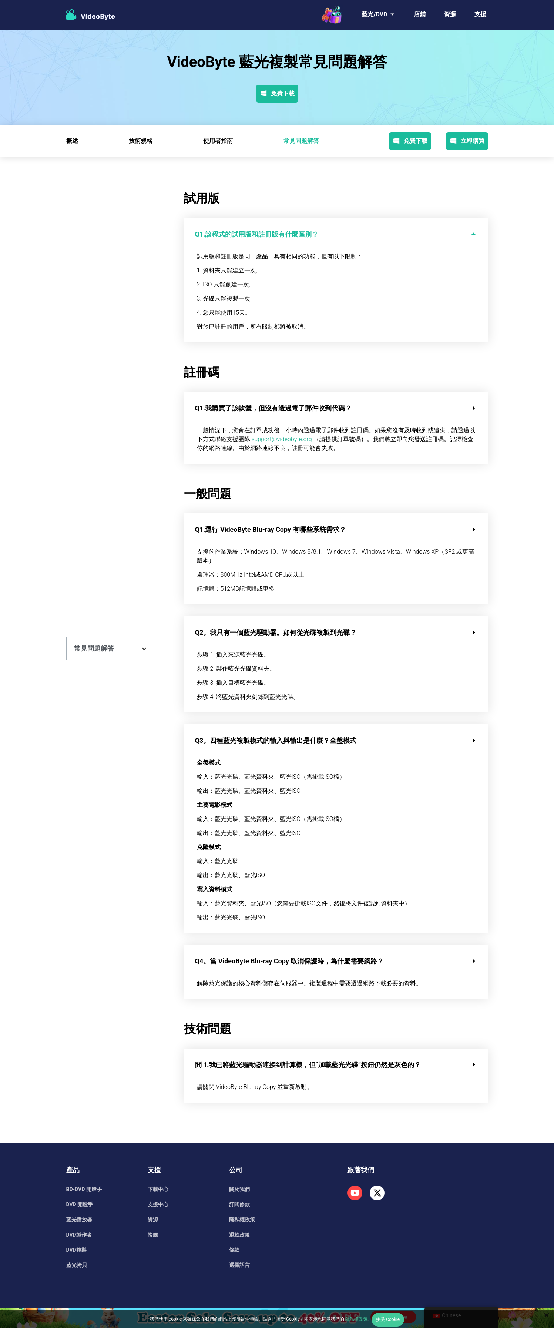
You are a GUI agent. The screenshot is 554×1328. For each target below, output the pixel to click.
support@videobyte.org (281, 439)
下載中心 (158, 1189)
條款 (234, 1250)
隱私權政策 (242, 1220)
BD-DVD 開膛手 (84, 1189)
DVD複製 (76, 1250)
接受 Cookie (388, 1319)
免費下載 (277, 94)
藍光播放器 (79, 1220)
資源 (450, 14)
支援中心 (158, 1204)
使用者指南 (218, 140)
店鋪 (420, 14)
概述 (72, 140)
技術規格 (140, 140)
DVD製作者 (79, 1235)
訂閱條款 (239, 1204)
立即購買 (467, 141)
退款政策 (239, 1235)
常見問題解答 (301, 140)
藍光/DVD (374, 14)
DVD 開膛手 (79, 1204)
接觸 (153, 1235)
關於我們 (239, 1189)
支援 (480, 14)
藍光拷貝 (76, 1265)
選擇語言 (239, 1265)
